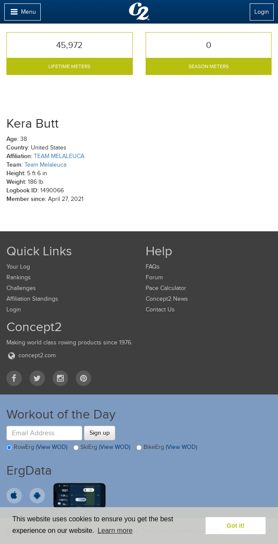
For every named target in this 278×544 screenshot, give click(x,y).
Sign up (100, 432)
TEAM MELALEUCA (59, 156)
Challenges (21, 288)
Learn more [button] (115, 530)
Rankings (18, 277)
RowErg (36, 447)
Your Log (18, 266)
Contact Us (160, 309)
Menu (22, 14)
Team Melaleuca (45, 164)
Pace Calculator (166, 288)
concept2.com (31, 355)
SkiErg (101, 447)
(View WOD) (51, 447)
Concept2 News (167, 299)
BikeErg (166, 447)
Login (261, 12)
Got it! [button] (236, 525)
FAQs (153, 266)
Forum (154, 277)
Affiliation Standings (32, 299)
